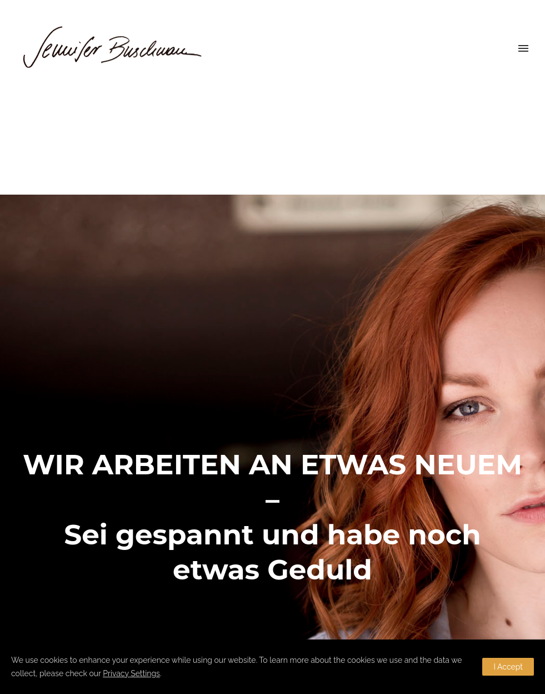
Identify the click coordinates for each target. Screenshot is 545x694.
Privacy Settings (131, 673)
